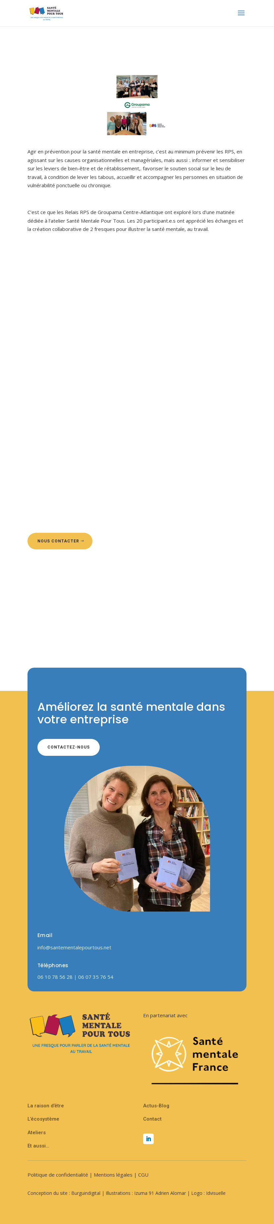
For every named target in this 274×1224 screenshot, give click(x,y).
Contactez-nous (68, 747)
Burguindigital (85, 1193)
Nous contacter (58, 541)
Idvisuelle (216, 1193)
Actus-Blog (156, 1106)
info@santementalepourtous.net (74, 947)
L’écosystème (43, 1119)
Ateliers (36, 1133)
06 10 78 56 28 (55, 977)
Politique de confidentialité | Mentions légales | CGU (87, 1174)
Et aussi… (38, 1146)
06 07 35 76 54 (95, 977)
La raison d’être (45, 1106)
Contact (152, 1119)
